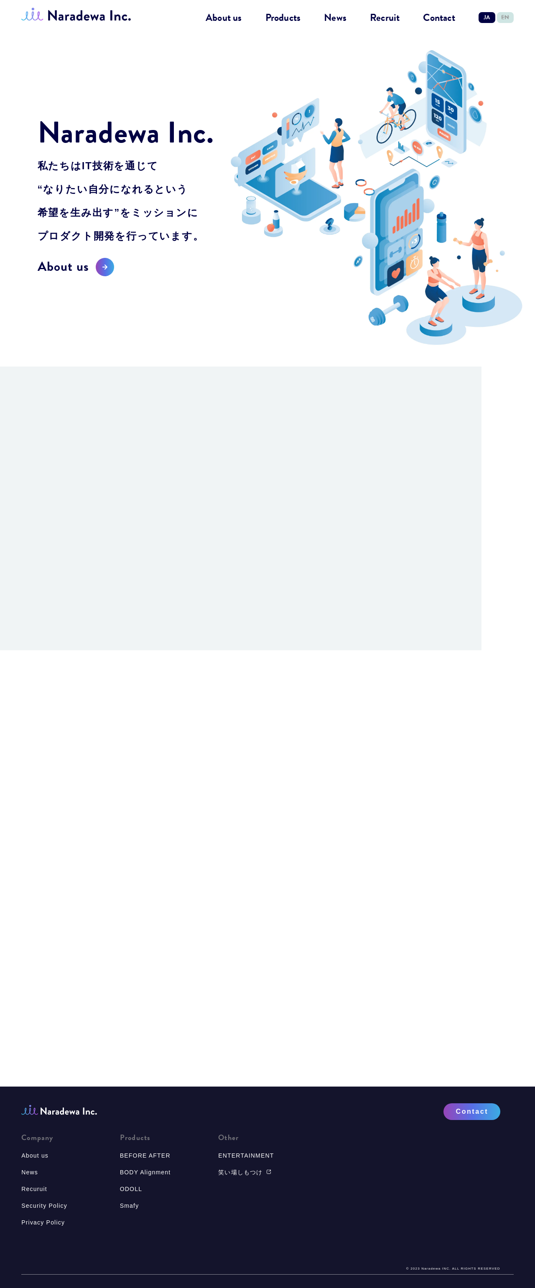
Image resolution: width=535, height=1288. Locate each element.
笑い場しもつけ (244, 1172)
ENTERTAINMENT (246, 1155)
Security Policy (44, 1205)
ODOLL (131, 1189)
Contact (439, 18)
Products (283, 18)
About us (224, 18)
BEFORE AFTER (145, 1155)
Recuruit (34, 1189)
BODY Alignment (145, 1172)
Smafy (129, 1205)
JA (487, 17)
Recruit (385, 18)
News (335, 18)
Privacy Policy (43, 1222)
